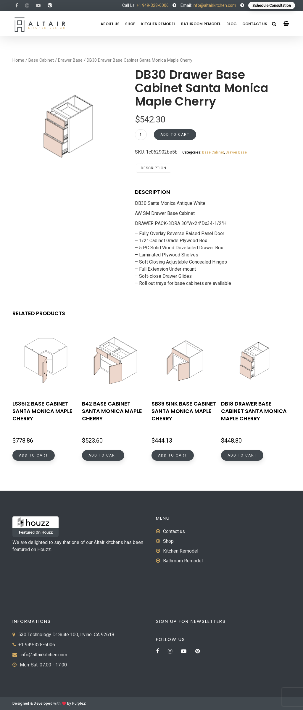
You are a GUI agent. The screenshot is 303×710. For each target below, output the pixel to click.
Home (18, 60)
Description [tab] (153, 168)
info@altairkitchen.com (214, 5)
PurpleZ (79, 703)
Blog (231, 23)
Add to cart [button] (33, 455)
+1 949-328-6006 (152, 5)
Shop (130, 23)
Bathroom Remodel (201, 23)
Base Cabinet (41, 60)
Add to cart (175, 135)
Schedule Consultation (271, 5)
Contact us (254, 23)
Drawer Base (70, 60)
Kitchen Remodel (158, 23)
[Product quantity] (141, 134)
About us (110, 23)
